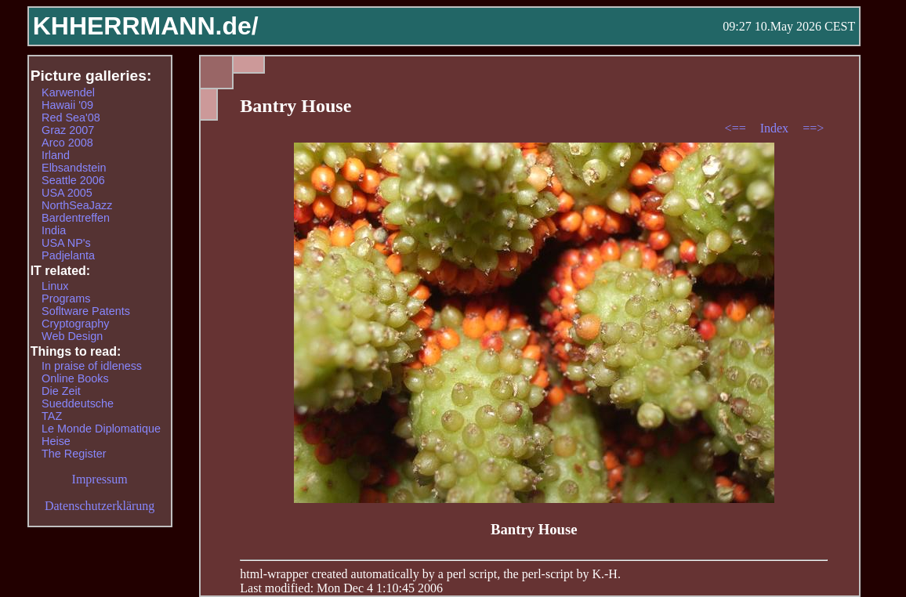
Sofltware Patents (86, 311)
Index (776, 128)
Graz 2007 (68, 130)
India (54, 230)
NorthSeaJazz (77, 205)
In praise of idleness (92, 366)
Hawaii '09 (67, 105)
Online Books (75, 378)
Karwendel (68, 92)
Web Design (72, 336)
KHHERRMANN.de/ (146, 26)
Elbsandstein (74, 167)
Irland (56, 155)
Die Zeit (61, 391)
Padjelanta (68, 255)
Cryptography (75, 323)
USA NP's (66, 243)
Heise (56, 441)
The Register (74, 453)
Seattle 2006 (73, 180)
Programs (66, 298)
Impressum (100, 479)
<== (737, 128)
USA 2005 (67, 192)
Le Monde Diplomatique (101, 428)
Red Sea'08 (71, 117)
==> (813, 128)
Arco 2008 (67, 142)
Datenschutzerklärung (99, 505)
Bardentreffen (76, 218)
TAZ (52, 416)
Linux (55, 286)
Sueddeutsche (78, 403)
